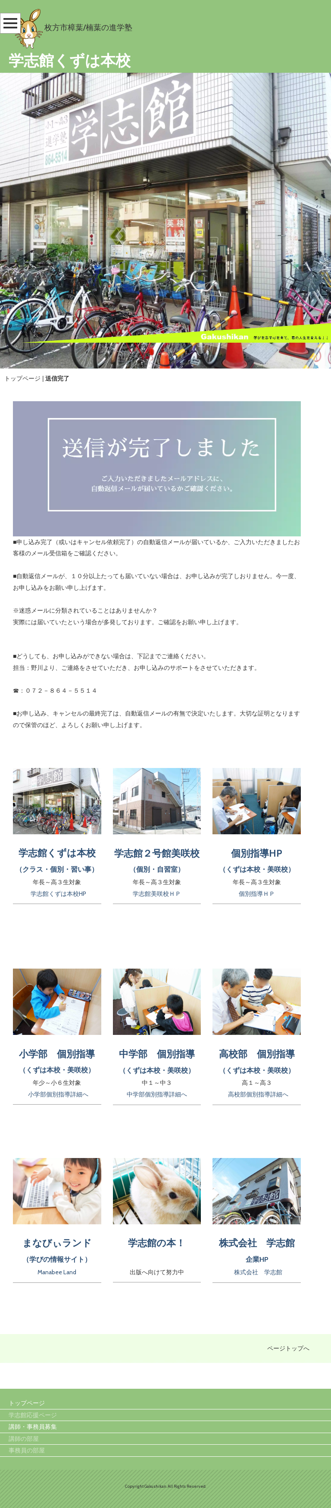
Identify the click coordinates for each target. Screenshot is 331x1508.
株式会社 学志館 (258, 1272)
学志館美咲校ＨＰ (157, 894)
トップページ (22, 378)
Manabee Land (56, 1272)
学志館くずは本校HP (58, 894)
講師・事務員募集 (33, 1427)
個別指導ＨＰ (257, 894)
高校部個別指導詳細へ (258, 1094)
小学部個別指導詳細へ (58, 1094)
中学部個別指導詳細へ (157, 1094)
